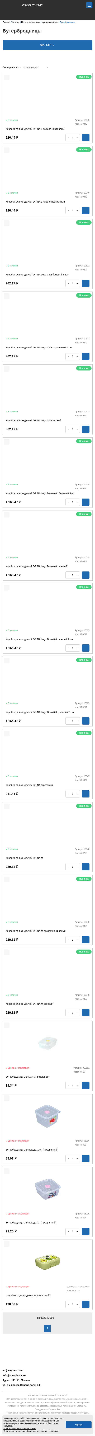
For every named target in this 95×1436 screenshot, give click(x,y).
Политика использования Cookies (19, 1428)
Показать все (47, 1317)
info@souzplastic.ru (14, 1375)
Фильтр (47, 45)
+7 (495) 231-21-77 (30, 5)
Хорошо (78, 1425)
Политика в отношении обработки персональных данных (30, 1431)
